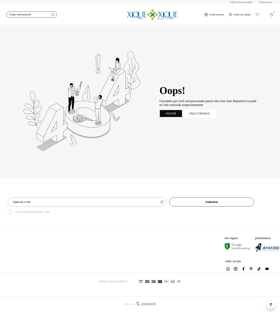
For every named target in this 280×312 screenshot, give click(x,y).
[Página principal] (152, 14)
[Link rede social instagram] (236, 269)
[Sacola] (271, 14)
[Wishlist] (257, 14)
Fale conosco (199, 113)
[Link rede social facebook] (244, 269)
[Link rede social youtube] (267, 269)
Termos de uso (265, 2)
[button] (271, 305)
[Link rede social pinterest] (251, 269)
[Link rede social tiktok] (259, 269)
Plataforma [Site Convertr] (140, 304)
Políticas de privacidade (241, 2)
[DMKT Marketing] (267, 251)
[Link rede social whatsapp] (228, 269)
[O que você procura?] (31, 14)
